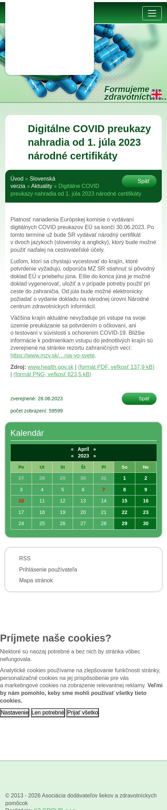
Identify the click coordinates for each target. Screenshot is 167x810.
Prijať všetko (82, 713)
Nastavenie (15, 713)
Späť (144, 181)
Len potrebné (48, 713)
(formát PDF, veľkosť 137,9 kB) (116, 367)
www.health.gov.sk (50, 367)
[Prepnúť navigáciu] (152, 13)
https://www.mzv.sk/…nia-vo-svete (52, 355)
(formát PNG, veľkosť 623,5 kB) (53, 374)
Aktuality (41, 186)
